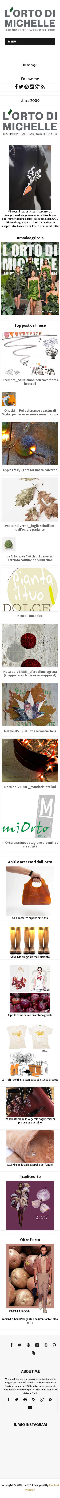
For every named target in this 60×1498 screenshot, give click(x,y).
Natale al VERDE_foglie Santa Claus (30, 731)
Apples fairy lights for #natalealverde (30, 470)
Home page (30, 65)
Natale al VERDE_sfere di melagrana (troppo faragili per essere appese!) (30, 673)
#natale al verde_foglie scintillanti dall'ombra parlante (30, 527)
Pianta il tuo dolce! (30, 616)
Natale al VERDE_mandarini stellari (30, 787)
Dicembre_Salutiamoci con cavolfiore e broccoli (30, 382)
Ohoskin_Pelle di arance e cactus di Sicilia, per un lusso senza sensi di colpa (30, 412)
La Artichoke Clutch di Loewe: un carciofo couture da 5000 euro (30, 558)
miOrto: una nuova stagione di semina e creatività (30, 844)
